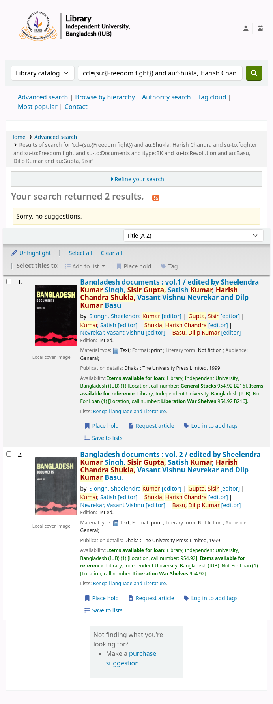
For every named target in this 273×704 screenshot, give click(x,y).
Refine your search (139, 179)
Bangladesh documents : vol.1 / (169, 293)
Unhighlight (31, 253)
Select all (80, 253)
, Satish (108, 325)
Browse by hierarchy (105, 97)
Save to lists (103, 438)
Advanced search (43, 97)
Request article (150, 425)
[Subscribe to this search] (155, 197)
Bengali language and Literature (129, 411)
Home (18, 136)
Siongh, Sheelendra (135, 316)
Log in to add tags (210, 425)
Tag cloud (212, 97)
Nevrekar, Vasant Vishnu (122, 332)
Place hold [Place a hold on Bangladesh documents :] (101, 425)
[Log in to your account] (245, 28)
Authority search (166, 97)
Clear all (111, 253)
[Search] (254, 73)
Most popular (38, 106)
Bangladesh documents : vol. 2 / (170, 466)
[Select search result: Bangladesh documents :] (8, 281)
